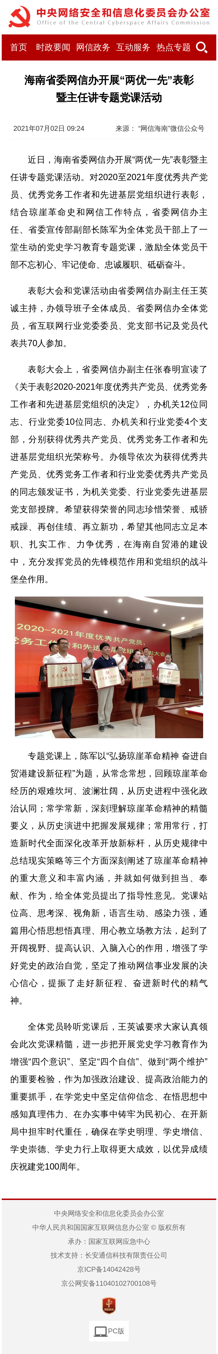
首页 (18, 47)
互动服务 (133, 47)
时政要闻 (53, 47)
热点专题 (173, 47)
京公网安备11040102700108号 (109, 1283)
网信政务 (93, 47)
